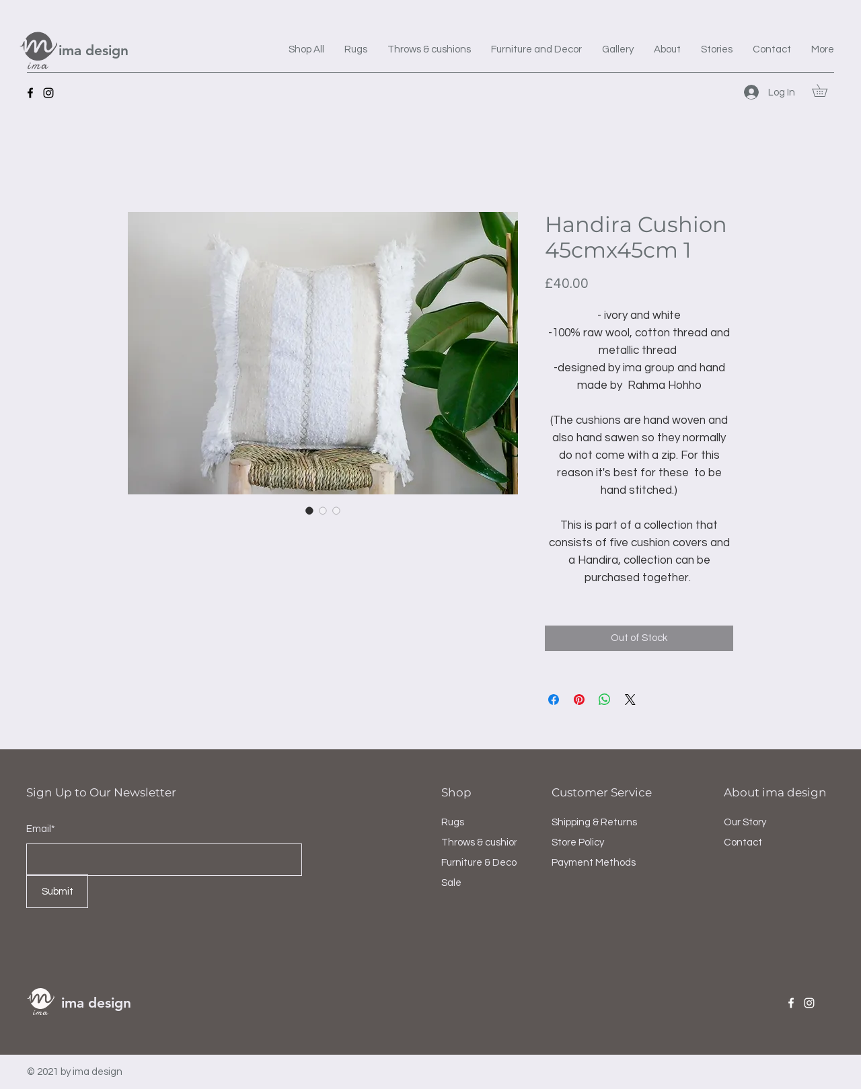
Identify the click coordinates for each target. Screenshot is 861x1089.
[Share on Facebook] (554, 699)
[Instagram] (48, 93)
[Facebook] (30, 93)
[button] (825, 90)
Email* (40, 829)
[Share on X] (630, 699)
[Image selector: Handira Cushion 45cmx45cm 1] (309, 510)
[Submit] (57, 891)
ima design (93, 50)
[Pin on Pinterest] (579, 699)
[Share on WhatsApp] (605, 699)
